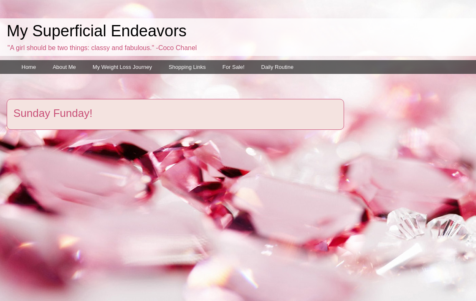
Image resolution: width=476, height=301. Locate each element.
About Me (64, 67)
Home (29, 67)
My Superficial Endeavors (97, 31)
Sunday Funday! (52, 113)
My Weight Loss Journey (122, 67)
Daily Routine (277, 67)
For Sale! (234, 67)
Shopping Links (187, 67)
